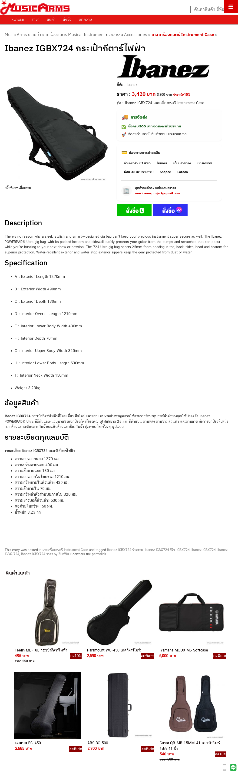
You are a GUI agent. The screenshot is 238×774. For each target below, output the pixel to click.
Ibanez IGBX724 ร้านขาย (125, 550)
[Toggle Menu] (231, 6)
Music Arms (16, 34)
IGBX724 (183, 550)
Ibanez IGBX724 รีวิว (160, 550)
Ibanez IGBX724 (203, 550)
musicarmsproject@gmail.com (157, 193)
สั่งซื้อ (67, 19)
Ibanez (132, 85)
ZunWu (63, 554)
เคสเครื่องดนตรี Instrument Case (183, 34)
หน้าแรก (17, 19)
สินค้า (51, 19)
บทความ (85, 19)
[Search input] (211, 9)
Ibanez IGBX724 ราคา (37, 554)
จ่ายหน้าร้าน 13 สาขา (137, 163)
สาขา (35, 19)
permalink (99, 554)
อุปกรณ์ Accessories (128, 34)
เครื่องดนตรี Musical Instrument (75, 34)
